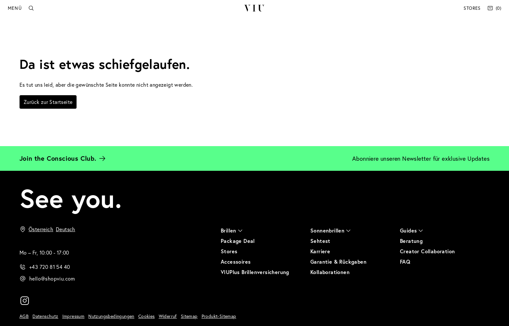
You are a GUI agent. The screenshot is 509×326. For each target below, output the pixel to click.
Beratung (411, 240)
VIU (254, 8)
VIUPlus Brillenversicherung (255, 272)
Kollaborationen (330, 272)
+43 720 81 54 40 (49, 266)
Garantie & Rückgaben (338, 261)
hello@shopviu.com (52, 278)
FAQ (405, 261)
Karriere (320, 251)
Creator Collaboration (427, 251)
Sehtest (320, 240)
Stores (472, 8)
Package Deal (238, 240)
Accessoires (236, 261)
